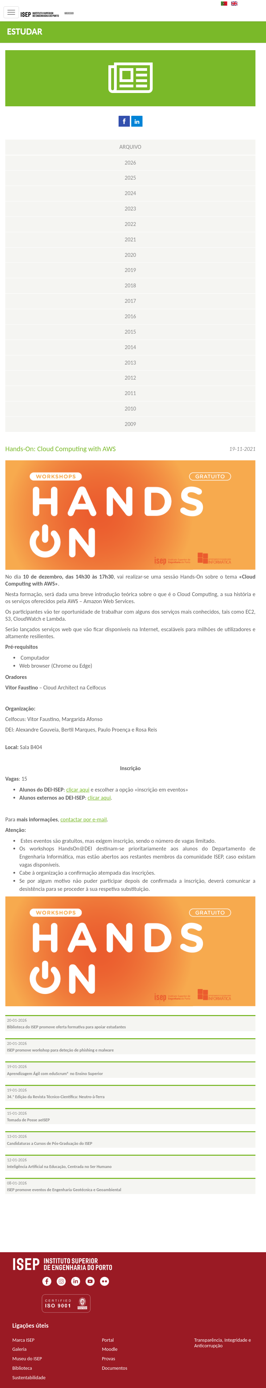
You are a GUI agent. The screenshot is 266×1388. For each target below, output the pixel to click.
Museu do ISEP (27, 1359)
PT (226, 3)
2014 (130, 347)
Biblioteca (22, 1368)
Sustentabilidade (28, 1378)
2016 (130, 316)
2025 (130, 177)
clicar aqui (77, 789)
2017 (130, 301)
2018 (130, 285)
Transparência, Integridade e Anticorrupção (222, 1343)
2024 (130, 193)
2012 (130, 377)
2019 (130, 270)
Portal (108, 1340)
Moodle (110, 1349)
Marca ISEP (23, 1340)
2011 (130, 393)
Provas (108, 1359)
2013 (130, 362)
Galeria (19, 1349)
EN (236, 3)
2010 (130, 408)
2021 (130, 239)
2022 (130, 224)
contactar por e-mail (84, 819)
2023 (130, 208)
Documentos (114, 1368)
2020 (130, 255)
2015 (130, 331)
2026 (130, 162)
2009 (130, 424)
